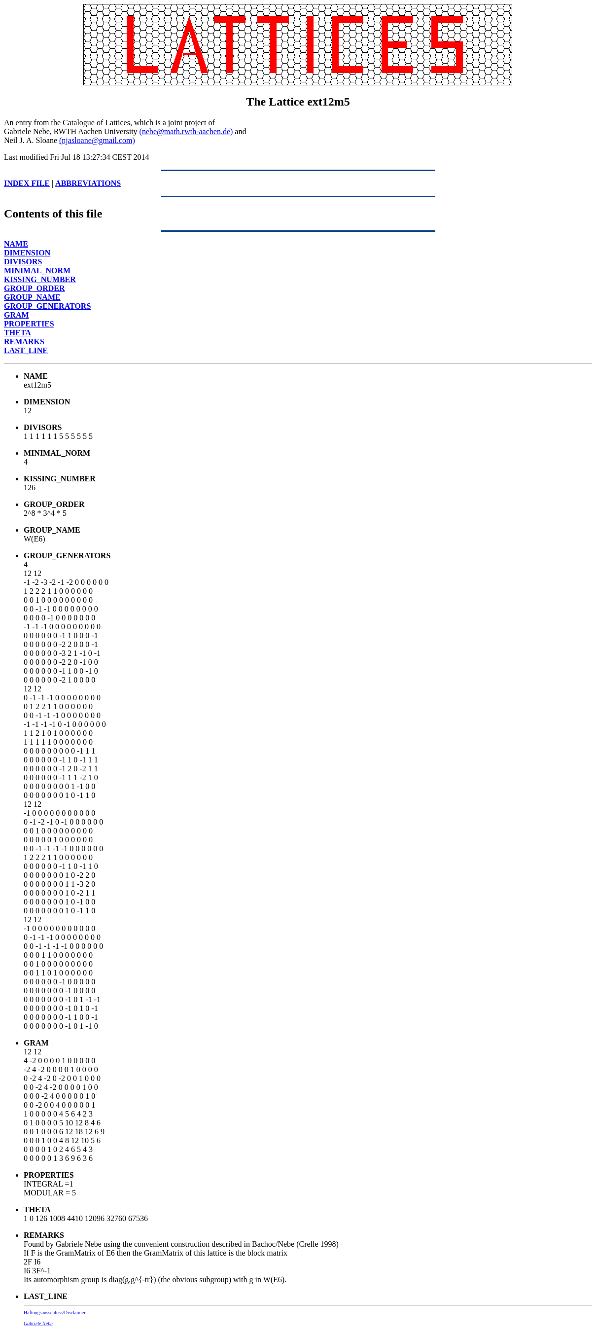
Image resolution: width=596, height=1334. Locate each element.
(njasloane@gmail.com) (97, 140)
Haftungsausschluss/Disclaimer (55, 1312)
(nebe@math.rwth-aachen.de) (186, 131)
